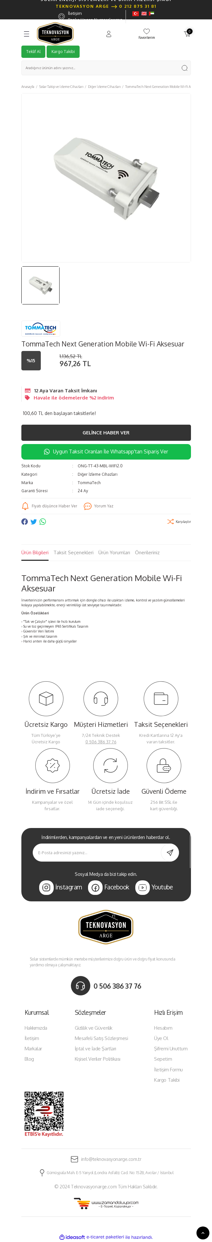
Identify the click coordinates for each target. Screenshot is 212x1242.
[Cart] (187, 34)
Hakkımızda (36, 1028)
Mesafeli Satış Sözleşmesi (101, 1038)
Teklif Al (33, 51)
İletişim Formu (168, 1070)
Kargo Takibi (63, 51)
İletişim (32, 1038)
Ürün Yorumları (114, 552)
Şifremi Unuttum (170, 1049)
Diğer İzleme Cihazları (97, 474)
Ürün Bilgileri (35, 552)
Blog (29, 1059)
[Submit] (170, 853)
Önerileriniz (147, 552)
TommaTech (89, 482)
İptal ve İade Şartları (95, 1049)
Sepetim (163, 1059)
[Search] (106, 67)
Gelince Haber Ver (106, 433)
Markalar (33, 1049)
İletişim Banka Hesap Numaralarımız (90, 17)
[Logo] (55, 34)
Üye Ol (161, 1038)
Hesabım (163, 1028)
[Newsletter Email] (106, 853)
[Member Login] (109, 34)
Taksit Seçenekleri (73, 552)
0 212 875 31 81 (137, 6)
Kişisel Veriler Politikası (97, 1059)
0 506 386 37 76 (101, 741)
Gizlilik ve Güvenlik (93, 1028)
